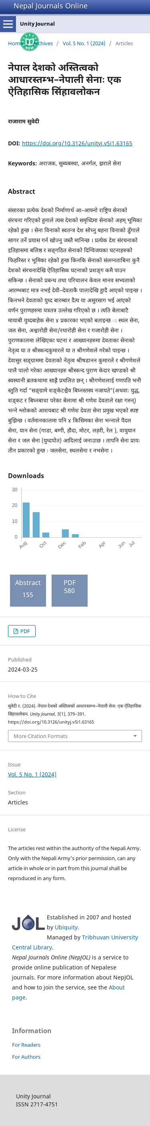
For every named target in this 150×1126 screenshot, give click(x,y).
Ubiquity (66, 927)
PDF (24, 631)
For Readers (26, 1044)
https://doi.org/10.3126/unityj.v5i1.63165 (77, 143)
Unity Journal (37, 23)
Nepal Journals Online (51, 5)
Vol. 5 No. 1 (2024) (84, 43)
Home (15, 43)
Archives (43, 43)
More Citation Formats (41, 736)
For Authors (26, 1056)
